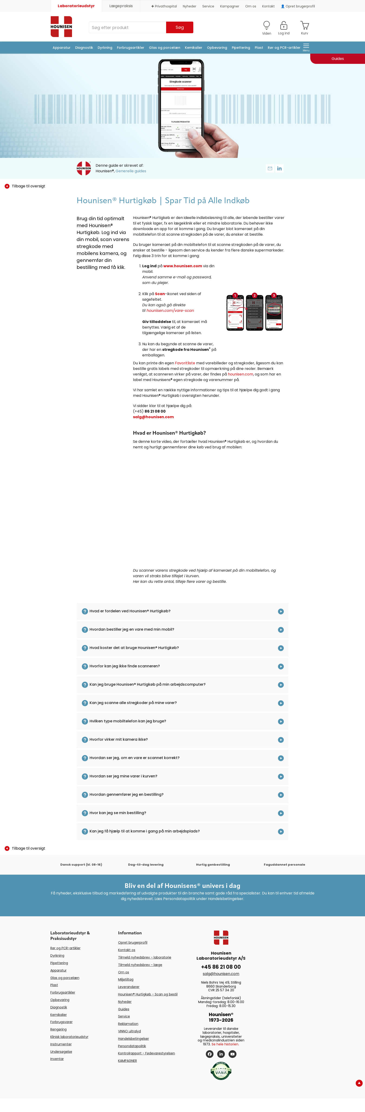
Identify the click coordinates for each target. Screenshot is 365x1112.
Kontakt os (126, 950)
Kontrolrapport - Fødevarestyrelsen (146, 1053)
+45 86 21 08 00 (221, 967)
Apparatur (62, 47)
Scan (160, 294)
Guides (123, 1009)
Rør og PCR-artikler (284, 47)
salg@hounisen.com (153, 417)
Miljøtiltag (125, 979)
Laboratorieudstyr (76, 6)
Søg (180, 27)
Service (208, 6)
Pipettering (241, 47)
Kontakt (268, 6)
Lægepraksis (121, 6)
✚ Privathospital (164, 6)
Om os (250, 6)
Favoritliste (185, 363)
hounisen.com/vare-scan (170, 310)
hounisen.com (240, 374)
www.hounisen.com (182, 266)
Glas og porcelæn (164, 47)
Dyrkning (105, 47)
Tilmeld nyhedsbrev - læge (140, 964)
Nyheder (189, 6)
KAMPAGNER (127, 1060)
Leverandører (128, 987)
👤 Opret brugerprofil (298, 6)
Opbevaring (217, 47)
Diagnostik (84, 47)
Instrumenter (61, 1044)
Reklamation (128, 1023)
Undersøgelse (61, 1051)
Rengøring (58, 1029)
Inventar (57, 1059)
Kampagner (229, 6)
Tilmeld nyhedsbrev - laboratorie (144, 957)
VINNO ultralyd (129, 1031)
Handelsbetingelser (133, 1038)
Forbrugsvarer (61, 1022)
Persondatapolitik (132, 1046)
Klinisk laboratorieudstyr (69, 1036)
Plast (259, 47)
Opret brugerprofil (132, 942)
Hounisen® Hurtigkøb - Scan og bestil (148, 994)
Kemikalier (193, 47)
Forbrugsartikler (130, 47)
